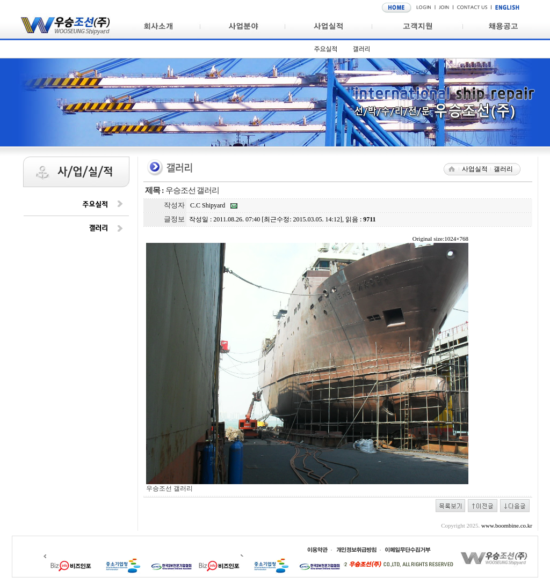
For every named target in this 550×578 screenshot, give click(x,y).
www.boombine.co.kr (506, 525)
